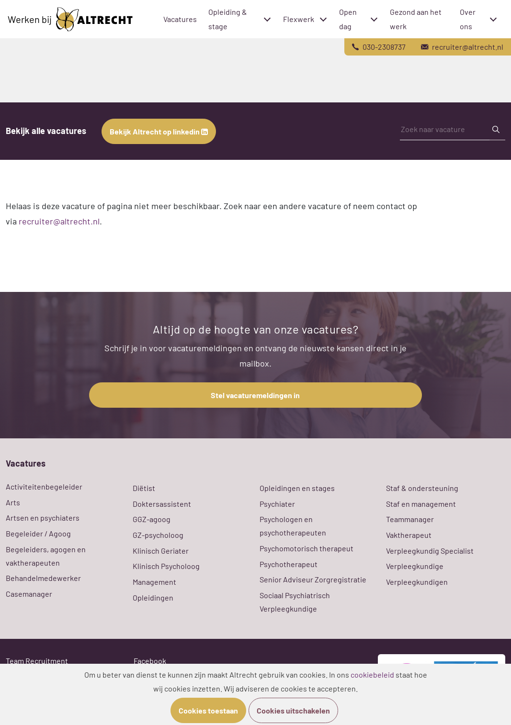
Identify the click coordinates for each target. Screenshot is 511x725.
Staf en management (421, 503)
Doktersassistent (162, 503)
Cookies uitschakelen (293, 710)
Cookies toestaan (208, 710)
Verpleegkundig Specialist (430, 550)
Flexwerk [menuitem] (298, 18)
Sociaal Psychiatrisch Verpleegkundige (295, 602)
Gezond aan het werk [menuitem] (416, 19)
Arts (13, 502)
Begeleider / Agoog (38, 533)
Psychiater (277, 503)
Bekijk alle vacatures (46, 130)
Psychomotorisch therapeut (306, 548)
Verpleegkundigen (417, 581)
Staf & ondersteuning (422, 487)
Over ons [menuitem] (468, 19)
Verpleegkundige (414, 565)
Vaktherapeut (409, 534)
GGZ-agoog (151, 519)
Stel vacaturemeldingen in (255, 395)
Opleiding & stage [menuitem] (227, 19)
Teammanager (410, 519)
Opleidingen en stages (297, 487)
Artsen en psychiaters (42, 517)
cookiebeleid (372, 674)
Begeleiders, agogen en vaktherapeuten (46, 556)
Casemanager (29, 593)
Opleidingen (153, 597)
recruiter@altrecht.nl (59, 221)
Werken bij (70, 19)
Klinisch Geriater (161, 550)
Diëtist (144, 487)
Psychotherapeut (289, 564)
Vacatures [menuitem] (180, 18)
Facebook (150, 660)
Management (154, 581)
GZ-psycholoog (158, 534)
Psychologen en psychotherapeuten (293, 525)
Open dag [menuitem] (348, 19)
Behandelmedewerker (43, 577)
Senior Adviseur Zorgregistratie (313, 579)
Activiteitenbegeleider (44, 486)
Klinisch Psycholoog (166, 565)
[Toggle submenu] (267, 19)
